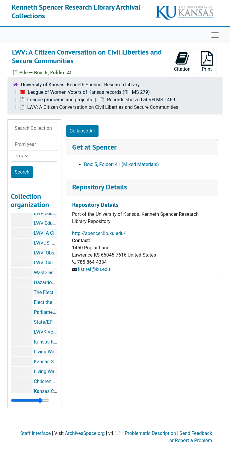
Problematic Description (150, 433)
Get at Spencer (94, 147)
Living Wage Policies (56, 371)
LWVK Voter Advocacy (57, 332)
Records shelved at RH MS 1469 (141, 100)
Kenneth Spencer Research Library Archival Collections (76, 11)
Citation (182, 61)
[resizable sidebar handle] (30, 400)
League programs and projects (59, 100)
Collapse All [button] (82, 131)
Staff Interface (35, 433)
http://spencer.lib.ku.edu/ (99, 233)
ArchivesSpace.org (85, 433)
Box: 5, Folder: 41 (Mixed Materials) (121, 164)
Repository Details (99, 187)
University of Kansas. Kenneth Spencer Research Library (80, 85)
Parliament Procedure (57, 312)
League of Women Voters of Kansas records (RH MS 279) (89, 92)
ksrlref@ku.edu (94, 269)
